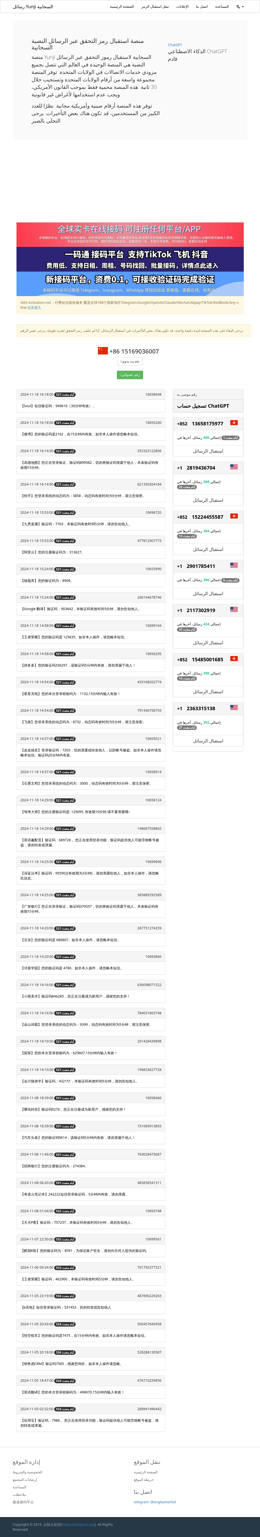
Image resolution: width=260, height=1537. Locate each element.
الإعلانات (182, 6)
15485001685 (207, 659)
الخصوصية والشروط (27, 1472)
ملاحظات (19, 1494)
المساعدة (222, 6)
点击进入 (34, 307)
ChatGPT (175, 44)
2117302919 (201, 610)
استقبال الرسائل (208, 451)
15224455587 (207, 516)
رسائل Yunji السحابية (33, 6)
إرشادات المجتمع (25, 1479)
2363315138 (201, 708)
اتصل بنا (202, 6)
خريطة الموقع (144, 1479)
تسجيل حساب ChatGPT (203, 405)
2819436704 (201, 467)
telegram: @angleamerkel (155, 1502)
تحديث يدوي (131, 361)
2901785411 (201, 566)
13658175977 (207, 423)
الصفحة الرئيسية (122, 6)
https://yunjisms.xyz (78, 1524)
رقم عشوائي (130, 375)
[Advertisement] (130, 185)
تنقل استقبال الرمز (155, 6)
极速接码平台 (23, 1502)
